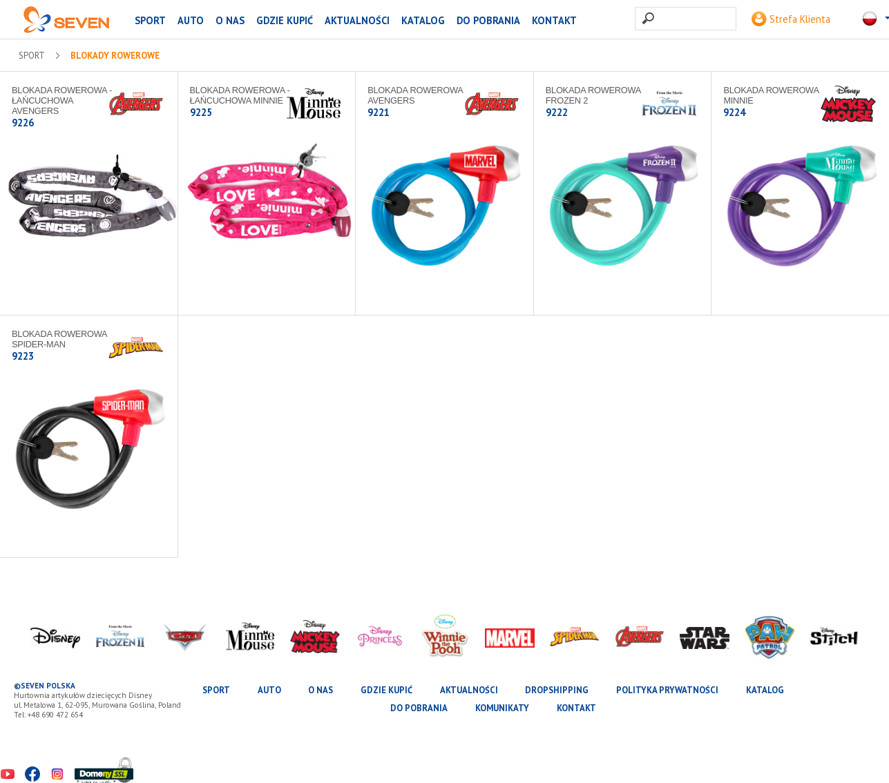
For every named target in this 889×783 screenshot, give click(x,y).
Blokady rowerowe (115, 55)
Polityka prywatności (667, 690)
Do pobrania (488, 20)
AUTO (191, 20)
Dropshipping (557, 690)
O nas (230, 20)
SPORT (150, 20)
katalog (423, 20)
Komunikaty (502, 708)
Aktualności (357, 20)
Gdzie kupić (284, 20)
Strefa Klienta (791, 19)
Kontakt (554, 20)
